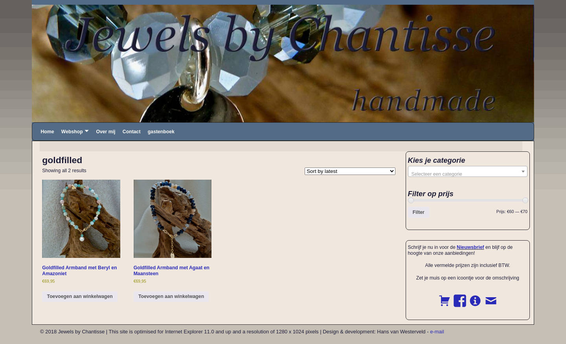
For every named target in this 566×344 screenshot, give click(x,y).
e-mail (437, 332)
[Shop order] (350, 171)
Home (47, 131)
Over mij (105, 131)
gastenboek (161, 131)
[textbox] (467, 174)
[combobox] (468, 171)
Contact (132, 131)
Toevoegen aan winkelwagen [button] (80, 296)
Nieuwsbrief (470, 247)
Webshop (72, 131)
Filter (418, 212)
